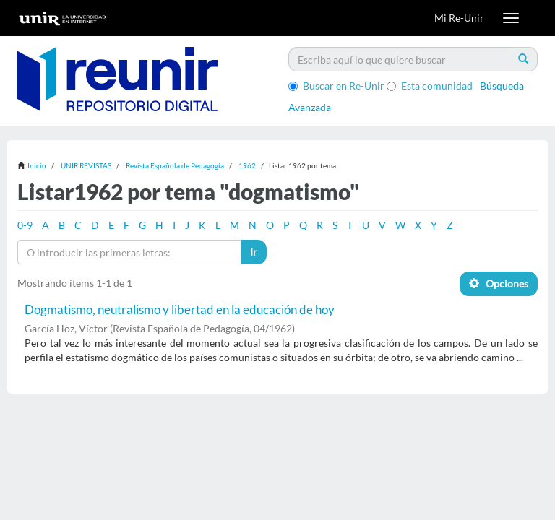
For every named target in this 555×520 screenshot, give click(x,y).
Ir (253, 252)
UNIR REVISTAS (86, 165)
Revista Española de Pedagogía (175, 165)
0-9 (25, 225)
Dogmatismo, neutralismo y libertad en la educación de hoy (180, 309)
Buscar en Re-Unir (336, 85)
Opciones (498, 283)
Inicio (36, 165)
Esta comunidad (430, 85)
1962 (247, 165)
